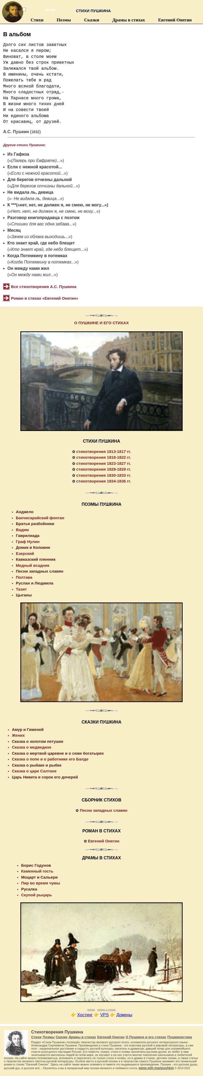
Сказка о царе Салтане (34, 771)
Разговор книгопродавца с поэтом (43, 217)
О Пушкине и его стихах (146, 1037)
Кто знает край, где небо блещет (41, 243)
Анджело (25, 511)
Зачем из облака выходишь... (39, 236)
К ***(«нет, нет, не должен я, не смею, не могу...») (57, 205)
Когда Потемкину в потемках (37, 255)
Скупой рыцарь (36, 895)
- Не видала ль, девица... (35, 198)
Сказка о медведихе (31, 747)
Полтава (24, 577)
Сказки (91, 19)
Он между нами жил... (32, 274)
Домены (124, 1015)
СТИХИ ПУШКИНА (101, 441)
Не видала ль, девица (30, 192)
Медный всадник (32, 565)
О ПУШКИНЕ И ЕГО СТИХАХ (101, 323)
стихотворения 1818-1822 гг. (103, 457)
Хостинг (85, 1015)
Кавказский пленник (36, 559)
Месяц (14, 230)
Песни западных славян (39, 571)
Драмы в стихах (128, 19)
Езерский (25, 553)
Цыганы (24, 595)
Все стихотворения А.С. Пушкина (44, 286)
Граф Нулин (28, 541)
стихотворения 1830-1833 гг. (103, 475)
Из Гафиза (18, 154)
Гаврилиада (27, 535)
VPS (104, 1015)
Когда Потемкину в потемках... (43, 262)
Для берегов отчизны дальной (39, 179)
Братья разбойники (35, 523)
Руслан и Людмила (34, 583)
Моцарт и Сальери (39, 877)
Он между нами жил (28, 268)
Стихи (37, 19)
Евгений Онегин (175, 19)
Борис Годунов (36, 865)
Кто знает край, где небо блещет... (47, 249)
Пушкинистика (179, 1037)
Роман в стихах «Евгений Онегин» (44, 298)
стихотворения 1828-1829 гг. (103, 469)
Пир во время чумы (40, 883)
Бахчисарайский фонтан (40, 518)
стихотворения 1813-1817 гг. (103, 451)
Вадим (22, 529)
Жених (18, 735)
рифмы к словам (106, 1009)
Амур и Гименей (28, 729)
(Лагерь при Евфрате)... (35, 160)
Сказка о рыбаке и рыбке (37, 765)
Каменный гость (37, 871)
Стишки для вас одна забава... (41, 224)
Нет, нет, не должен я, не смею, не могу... (53, 211)
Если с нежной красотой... (34, 167)
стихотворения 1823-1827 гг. (103, 463)
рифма (91, 1009)
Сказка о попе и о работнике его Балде (50, 759)
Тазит (21, 589)
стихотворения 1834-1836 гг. (103, 481)
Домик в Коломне (33, 547)
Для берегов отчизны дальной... (43, 186)
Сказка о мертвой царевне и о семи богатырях (58, 753)
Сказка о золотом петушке (37, 741)
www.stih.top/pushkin (156, 1068)
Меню (47, 10)
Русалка (29, 889)
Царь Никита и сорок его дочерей (45, 777)
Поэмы (64, 19)
